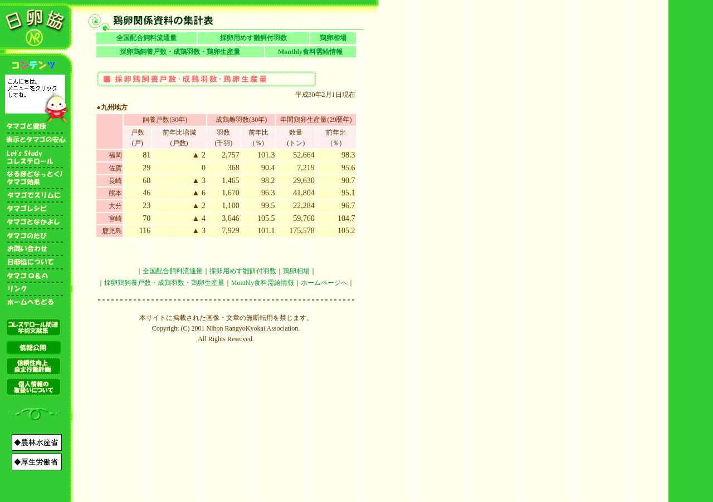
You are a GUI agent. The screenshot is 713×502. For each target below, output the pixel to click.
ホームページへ (324, 283)
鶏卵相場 (333, 38)
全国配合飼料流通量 (146, 38)
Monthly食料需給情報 (310, 52)
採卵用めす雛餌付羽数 (253, 38)
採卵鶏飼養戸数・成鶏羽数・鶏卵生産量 (180, 52)
